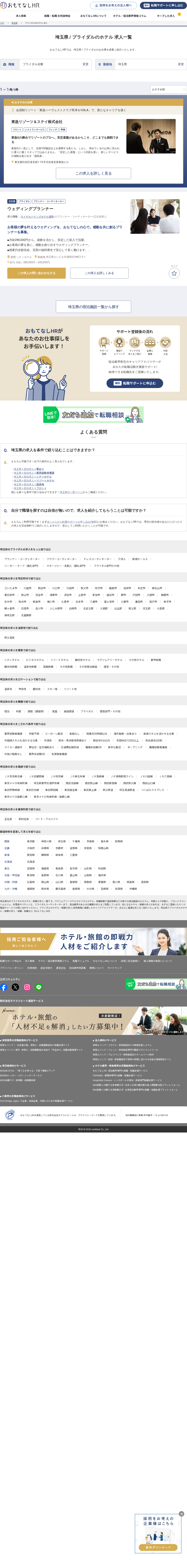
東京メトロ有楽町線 (15, 783)
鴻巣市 (53, 595)
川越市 (27, 588)
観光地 (37, 689)
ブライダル (87, 711)
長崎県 (76, 888)
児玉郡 (146, 608)
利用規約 (32, 968)
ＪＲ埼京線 (56, 776)
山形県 (88, 868)
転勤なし (75, 733)
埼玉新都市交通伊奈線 (46, 783)
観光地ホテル (82, 660)
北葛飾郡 (26, 615)
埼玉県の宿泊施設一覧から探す (93, 307)
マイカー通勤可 (13, 747)
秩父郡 (132, 608)
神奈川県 (46, 841)
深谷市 (68, 595)
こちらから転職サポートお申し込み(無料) (73, 521)
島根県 (73, 882)
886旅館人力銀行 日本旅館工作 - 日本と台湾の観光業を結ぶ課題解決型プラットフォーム (136, 1085)
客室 (54, 711)
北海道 (31, 861)
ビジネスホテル (35, 660)
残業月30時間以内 (96, 733)
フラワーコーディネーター (62, 559)
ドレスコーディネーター (98, 559)
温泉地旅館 (30, 666)
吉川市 (39, 608)
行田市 (70, 588)
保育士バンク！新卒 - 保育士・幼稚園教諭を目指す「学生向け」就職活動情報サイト (41, 1050)
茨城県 (90, 841)
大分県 (90, 888)
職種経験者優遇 (158, 747)
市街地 (22, 689)
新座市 (37, 601)
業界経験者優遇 (13, 733)
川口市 (56, 588)
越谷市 (110, 595)
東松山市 (157, 588)
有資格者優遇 (59, 754)
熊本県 (45, 888)
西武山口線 (148, 783)
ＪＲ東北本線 (77, 776)
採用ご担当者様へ (130, 961)
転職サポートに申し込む (163, 5)
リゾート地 (70, 689)
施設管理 (69, 711)
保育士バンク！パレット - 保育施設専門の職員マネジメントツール (125, 1050)
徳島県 (130, 882)
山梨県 (88, 875)
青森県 (59, 868)
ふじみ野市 (56, 608)
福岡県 (31, 888)
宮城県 (31, 868)
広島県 (31, 882)
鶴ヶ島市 (9, 608)
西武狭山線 (91, 783)
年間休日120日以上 (128, 740)
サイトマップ (114, 968)
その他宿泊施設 (88, 666)
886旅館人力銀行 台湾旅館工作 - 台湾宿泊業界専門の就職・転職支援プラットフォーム (135, 1090)
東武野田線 (51, 790)
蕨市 (123, 595)
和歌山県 (103, 848)
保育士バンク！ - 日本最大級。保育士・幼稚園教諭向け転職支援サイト (35, 1045)
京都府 (59, 848)
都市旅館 (156, 660)
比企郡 (118, 608)
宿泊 (6, 711)
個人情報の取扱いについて (158, 961)
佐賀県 (119, 888)
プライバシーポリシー (12, 968)
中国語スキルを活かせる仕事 (21, 740)
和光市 (22, 601)
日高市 (25, 608)
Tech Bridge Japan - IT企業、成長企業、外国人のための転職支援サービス (36, 1101)
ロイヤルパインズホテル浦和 (37, 216)
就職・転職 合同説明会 (57, 15)
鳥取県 (88, 882)
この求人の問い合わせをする (37, 273)
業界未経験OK (37, 754)
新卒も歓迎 (114, 747)
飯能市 (113, 588)
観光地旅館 (10, 666)
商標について (96, 968)
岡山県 (45, 882)
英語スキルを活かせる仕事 (158, 733)
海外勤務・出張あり (125, 733)
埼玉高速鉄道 (127, 790)
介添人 (122, 559)
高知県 (145, 882)
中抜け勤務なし (13, 754)
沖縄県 (133, 888)
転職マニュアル (81, 961)
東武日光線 (32, 790)
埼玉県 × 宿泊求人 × (29, 469)
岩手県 (73, 868)
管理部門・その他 (110, 711)
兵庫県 (45, 848)
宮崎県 (104, 888)
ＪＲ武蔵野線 (36, 776)
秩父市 (84, 588)
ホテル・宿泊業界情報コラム (129, 15)
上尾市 (82, 595)
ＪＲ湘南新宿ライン (121, 776)
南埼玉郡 (9, 615)
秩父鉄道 (108, 790)
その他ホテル (136, 660)
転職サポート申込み (10, 961)
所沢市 (99, 588)
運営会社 (61, 968)
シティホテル (12, 660)
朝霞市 (165, 595)
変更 (56, 64)
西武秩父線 (129, 783)
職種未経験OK (93, 747)
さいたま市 (10, 588)
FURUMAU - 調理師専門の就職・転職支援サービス (117, 1075)
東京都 (31, 841)
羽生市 (39, 595)
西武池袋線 (72, 783)
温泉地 (8, 689)
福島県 (45, 868)
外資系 (48, 740)
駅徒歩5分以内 (101, 740)
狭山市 (25, 595)
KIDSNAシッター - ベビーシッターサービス (21, 1075)
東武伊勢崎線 (12, 790)
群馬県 (119, 841)
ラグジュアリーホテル (109, 660)
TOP (2, 23)
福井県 (102, 875)
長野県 (45, 875)
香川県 (116, 882)
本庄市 (141, 588)
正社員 (8, 819)
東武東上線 (90, 790)
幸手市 (167, 601)
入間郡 (104, 608)
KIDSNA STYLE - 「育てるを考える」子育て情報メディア (27, 1071)
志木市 (8, 601)
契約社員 (24, 819)
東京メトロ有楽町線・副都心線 (52, 796)
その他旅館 (66, 666)
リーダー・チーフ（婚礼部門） (22, 565)
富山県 (73, 875)
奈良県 (88, 848)
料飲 (18, 711)
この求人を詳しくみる (99, 273)
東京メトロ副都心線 (15, 796)
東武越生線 (70, 790)
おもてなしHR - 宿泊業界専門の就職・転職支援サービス (120, 1071)
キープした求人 (166, 15)
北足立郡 (88, 608)
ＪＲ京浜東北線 (13, 776)
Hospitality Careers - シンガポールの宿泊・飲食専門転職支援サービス (127, 1080)
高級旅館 (48, 666)
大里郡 (161, 608)
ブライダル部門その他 (106, 565)
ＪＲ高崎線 (97, 776)
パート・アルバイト (46, 819)
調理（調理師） (37, 711)
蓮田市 (139, 601)
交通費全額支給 (70, 747)
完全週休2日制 (153, 740)
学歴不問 (34, 733)
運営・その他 (111, 666)
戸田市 (136, 595)
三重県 (73, 855)
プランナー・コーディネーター (22, 559)
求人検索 (21, 15)
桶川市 (51, 601)
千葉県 (76, 841)
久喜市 (65, 601)
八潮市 (94, 601)
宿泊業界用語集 (77, 968)
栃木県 (104, 841)
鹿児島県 (61, 888)
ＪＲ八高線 (165, 776)
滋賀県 (73, 848)
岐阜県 (59, 855)
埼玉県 (15, 23)
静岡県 (45, 855)
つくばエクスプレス (152, 790)
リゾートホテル (59, 660)
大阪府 (31, 848)
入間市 (150, 595)
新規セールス (140, 559)
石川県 (59, 875)
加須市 (127, 588)
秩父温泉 (9, 637)
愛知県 (31, 855)
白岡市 (73, 608)
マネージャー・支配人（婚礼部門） (67, 565)
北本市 (79, 601)
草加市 (96, 595)
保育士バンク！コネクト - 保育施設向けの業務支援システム (122, 1045)
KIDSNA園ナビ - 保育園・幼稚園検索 (17, 1080)
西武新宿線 (110, 783)
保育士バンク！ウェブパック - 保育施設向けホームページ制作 (123, 1054)
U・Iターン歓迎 (54, 733)
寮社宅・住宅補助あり (41, 747)
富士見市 (109, 601)
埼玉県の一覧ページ (71, 492)
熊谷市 (42, 588)
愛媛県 (102, 882)
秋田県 (102, 868)
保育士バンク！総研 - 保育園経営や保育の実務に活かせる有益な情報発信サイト (132, 1059)
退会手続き (46, 968)
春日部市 (9, 595)
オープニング (135, 747)
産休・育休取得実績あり (72, 740)
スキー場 (52, 689)
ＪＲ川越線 (146, 776)
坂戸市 (153, 601)
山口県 (59, 882)
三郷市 (125, 601)
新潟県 (31, 875)
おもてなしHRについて (93, 15)
